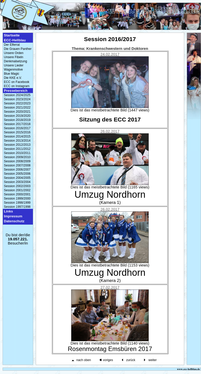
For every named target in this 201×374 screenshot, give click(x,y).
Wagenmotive (13, 69)
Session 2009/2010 (17, 157)
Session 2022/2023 (17, 103)
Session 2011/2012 (17, 149)
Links (8, 211)
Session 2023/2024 (17, 99)
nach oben (83, 360)
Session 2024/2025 (17, 95)
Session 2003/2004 (17, 182)
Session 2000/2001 (17, 194)
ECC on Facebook (16, 82)
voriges (108, 360)
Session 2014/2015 (17, 136)
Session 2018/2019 (17, 120)
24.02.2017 (110, 54)
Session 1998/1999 (17, 202)
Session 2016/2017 (17, 128)
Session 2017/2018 (17, 124)
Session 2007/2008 (17, 165)
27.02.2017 (110, 287)
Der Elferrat (12, 45)
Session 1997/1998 (17, 207)
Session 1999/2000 (17, 198)
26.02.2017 (110, 131)
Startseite (12, 35)
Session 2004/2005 (17, 178)
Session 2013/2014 (17, 140)
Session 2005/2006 (17, 173)
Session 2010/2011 (17, 153)
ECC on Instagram (17, 86)
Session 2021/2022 (17, 107)
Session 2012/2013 (17, 145)
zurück (130, 360)
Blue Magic (11, 73)
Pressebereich (15, 91)
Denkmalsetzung (15, 61)
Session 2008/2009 (17, 161)
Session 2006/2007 (17, 169)
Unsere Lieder (13, 65)
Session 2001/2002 (17, 190)
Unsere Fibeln (13, 57)
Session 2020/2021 (17, 111)
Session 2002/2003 (17, 186)
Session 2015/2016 (17, 132)
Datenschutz (14, 221)
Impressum (13, 216)
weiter (152, 360)
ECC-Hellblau (15, 40)
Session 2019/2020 (17, 116)
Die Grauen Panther (18, 49)
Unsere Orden (13, 53)
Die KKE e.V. (13, 78)
